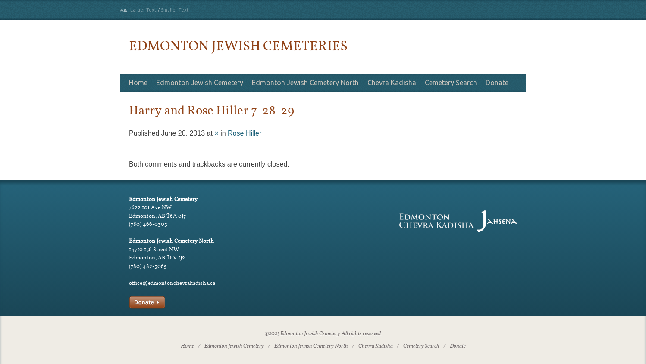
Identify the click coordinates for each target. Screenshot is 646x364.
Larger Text (143, 9)
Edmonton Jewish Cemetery (199, 82)
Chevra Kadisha (391, 82)
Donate (497, 82)
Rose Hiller (244, 133)
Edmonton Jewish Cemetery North (305, 82)
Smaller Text (175, 9)
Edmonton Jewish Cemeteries (238, 45)
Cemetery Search (451, 82)
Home (138, 82)
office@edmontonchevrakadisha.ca (172, 282)
